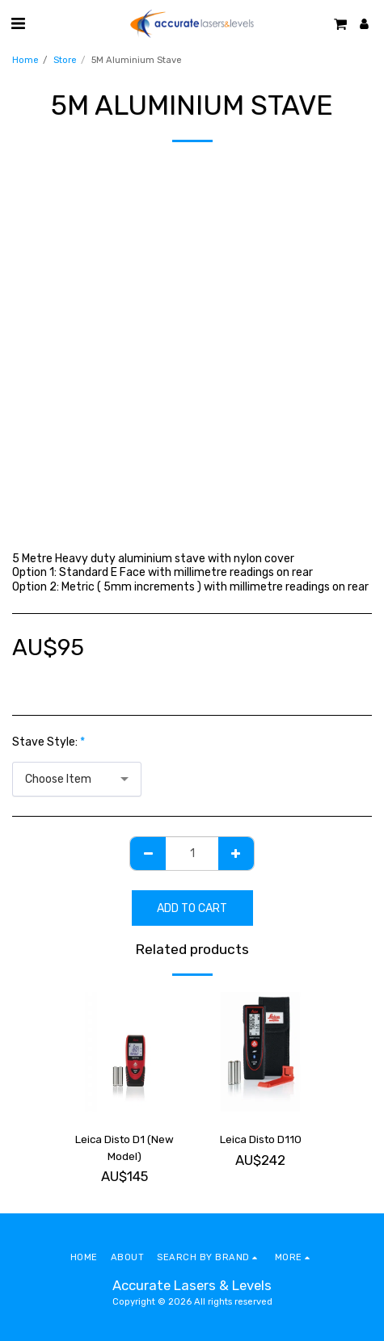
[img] (124, 1052)
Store (65, 60)
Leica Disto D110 (261, 1139)
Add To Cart (192, 908)
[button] (18, 23)
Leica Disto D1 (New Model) (124, 1147)
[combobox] (76, 779)
